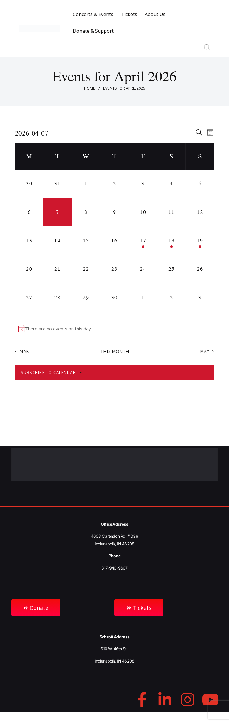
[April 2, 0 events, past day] (114, 184)
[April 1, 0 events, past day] (86, 184)
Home (89, 88)
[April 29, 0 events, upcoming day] (86, 297)
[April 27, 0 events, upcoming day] (29, 297)
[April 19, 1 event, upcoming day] (200, 240)
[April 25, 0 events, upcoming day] (171, 269)
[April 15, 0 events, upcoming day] (86, 240)
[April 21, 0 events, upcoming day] (57, 269)
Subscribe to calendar (48, 372)
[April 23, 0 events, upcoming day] (114, 269)
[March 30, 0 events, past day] (29, 184)
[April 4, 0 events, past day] (171, 184)
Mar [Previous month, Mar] (24, 351)
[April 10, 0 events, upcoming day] (143, 212)
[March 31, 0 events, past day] (57, 184)
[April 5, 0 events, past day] (200, 184)
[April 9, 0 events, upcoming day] (114, 212)
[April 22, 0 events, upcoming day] (86, 269)
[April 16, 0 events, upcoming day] (114, 240)
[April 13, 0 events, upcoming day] (29, 240)
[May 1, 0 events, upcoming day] (143, 297)
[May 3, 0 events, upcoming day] (200, 297)
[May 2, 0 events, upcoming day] (171, 297)
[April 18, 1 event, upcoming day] (171, 240)
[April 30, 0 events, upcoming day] (114, 297)
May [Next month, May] (205, 351)
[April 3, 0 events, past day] (143, 184)
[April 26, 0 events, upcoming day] (200, 269)
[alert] (114, 328)
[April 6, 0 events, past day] (29, 212)
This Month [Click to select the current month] (114, 351)
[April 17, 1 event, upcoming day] (143, 240)
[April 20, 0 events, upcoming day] (29, 269)
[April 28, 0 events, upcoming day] (57, 297)
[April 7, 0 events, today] (57, 212)
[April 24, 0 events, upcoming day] (143, 269)
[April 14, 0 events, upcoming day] (57, 240)
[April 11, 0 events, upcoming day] (171, 212)
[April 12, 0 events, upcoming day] (200, 212)
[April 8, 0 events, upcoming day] (86, 212)
